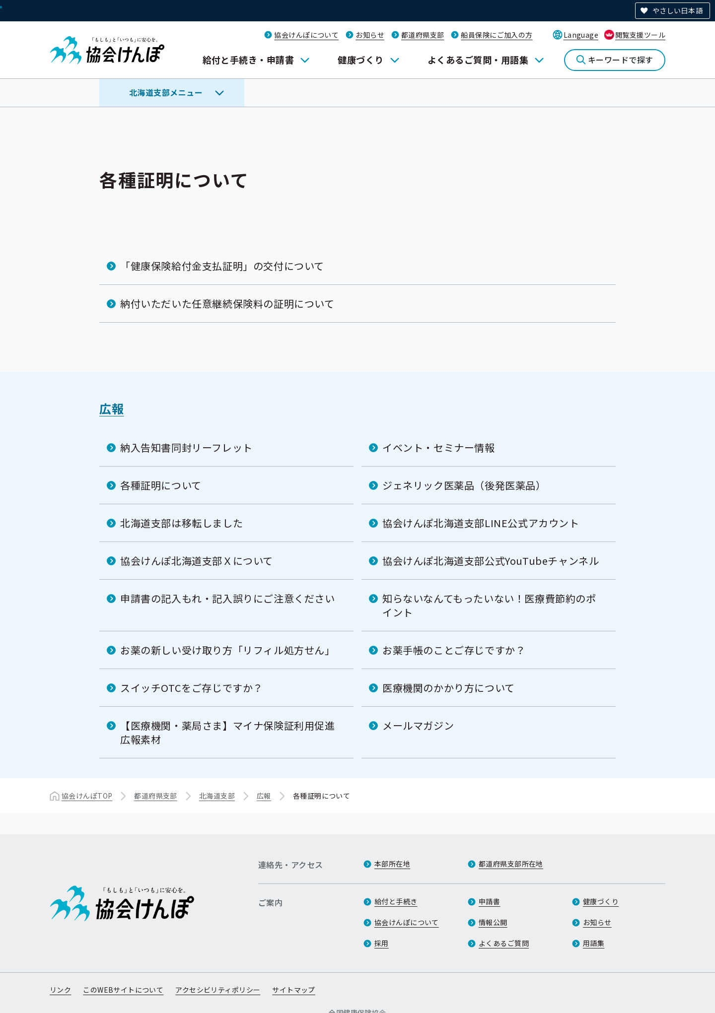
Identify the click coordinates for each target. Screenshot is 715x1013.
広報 (111, 408)
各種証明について (161, 485)
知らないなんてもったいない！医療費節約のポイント (489, 605)
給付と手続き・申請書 (248, 59)
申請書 (489, 901)
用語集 (593, 943)
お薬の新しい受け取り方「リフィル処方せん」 (227, 650)
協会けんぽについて (306, 35)
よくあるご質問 (504, 943)
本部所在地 (392, 864)
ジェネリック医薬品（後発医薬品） (464, 485)
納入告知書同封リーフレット (186, 447)
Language (581, 35)
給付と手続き (396, 901)
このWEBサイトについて (123, 990)
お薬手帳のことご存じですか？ (453, 650)
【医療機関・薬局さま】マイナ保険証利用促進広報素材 (227, 732)
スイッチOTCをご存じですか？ (191, 687)
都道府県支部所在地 (511, 864)
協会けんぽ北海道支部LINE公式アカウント (480, 523)
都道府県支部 (422, 35)
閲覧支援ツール (640, 35)
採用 (381, 943)
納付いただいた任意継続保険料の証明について (227, 303)
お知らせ (370, 35)
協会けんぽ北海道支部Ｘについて (196, 560)
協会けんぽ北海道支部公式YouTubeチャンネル (490, 560)
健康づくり (360, 59)
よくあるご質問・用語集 (478, 59)
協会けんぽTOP (87, 796)
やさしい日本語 (677, 10)
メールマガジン (418, 725)
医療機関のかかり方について (448, 687)
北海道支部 (217, 796)
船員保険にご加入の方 (496, 35)
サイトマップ (293, 990)
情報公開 (493, 922)
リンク (60, 990)
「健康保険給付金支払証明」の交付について (222, 266)
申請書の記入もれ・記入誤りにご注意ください (227, 598)
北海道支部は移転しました (181, 523)
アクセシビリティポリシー (217, 990)
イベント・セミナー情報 (438, 447)
